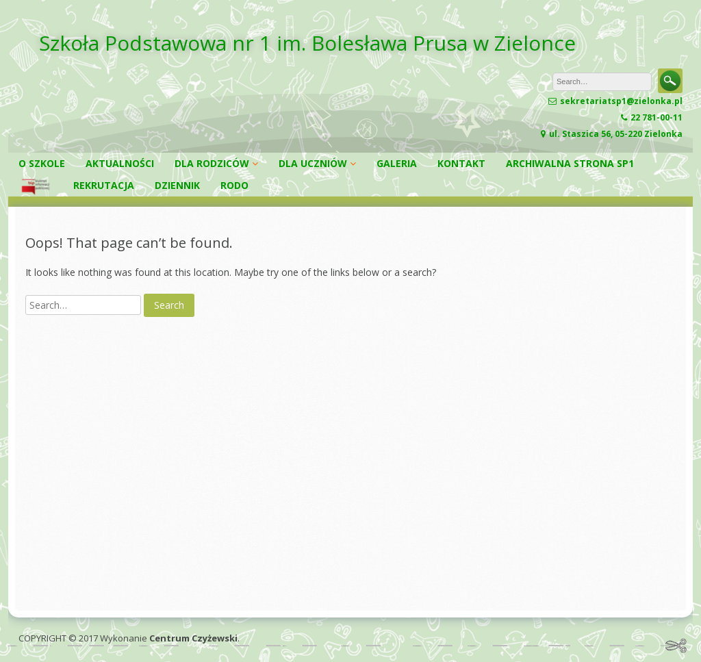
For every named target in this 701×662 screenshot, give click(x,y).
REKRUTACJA (103, 185)
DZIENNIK (177, 185)
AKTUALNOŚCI (120, 163)
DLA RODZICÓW (212, 163)
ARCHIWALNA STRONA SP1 (570, 163)
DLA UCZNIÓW (313, 163)
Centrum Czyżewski (193, 638)
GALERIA (397, 163)
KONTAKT (461, 163)
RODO (234, 185)
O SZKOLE (41, 163)
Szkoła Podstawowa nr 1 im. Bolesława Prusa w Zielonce (307, 43)
